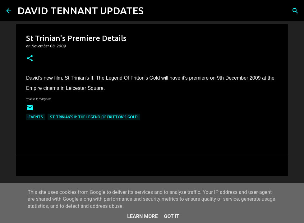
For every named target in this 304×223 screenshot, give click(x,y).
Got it (171, 216)
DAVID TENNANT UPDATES (80, 10)
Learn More (142, 216)
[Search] (152, 10)
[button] (30, 59)
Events (36, 117)
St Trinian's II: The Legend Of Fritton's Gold (94, 117)
